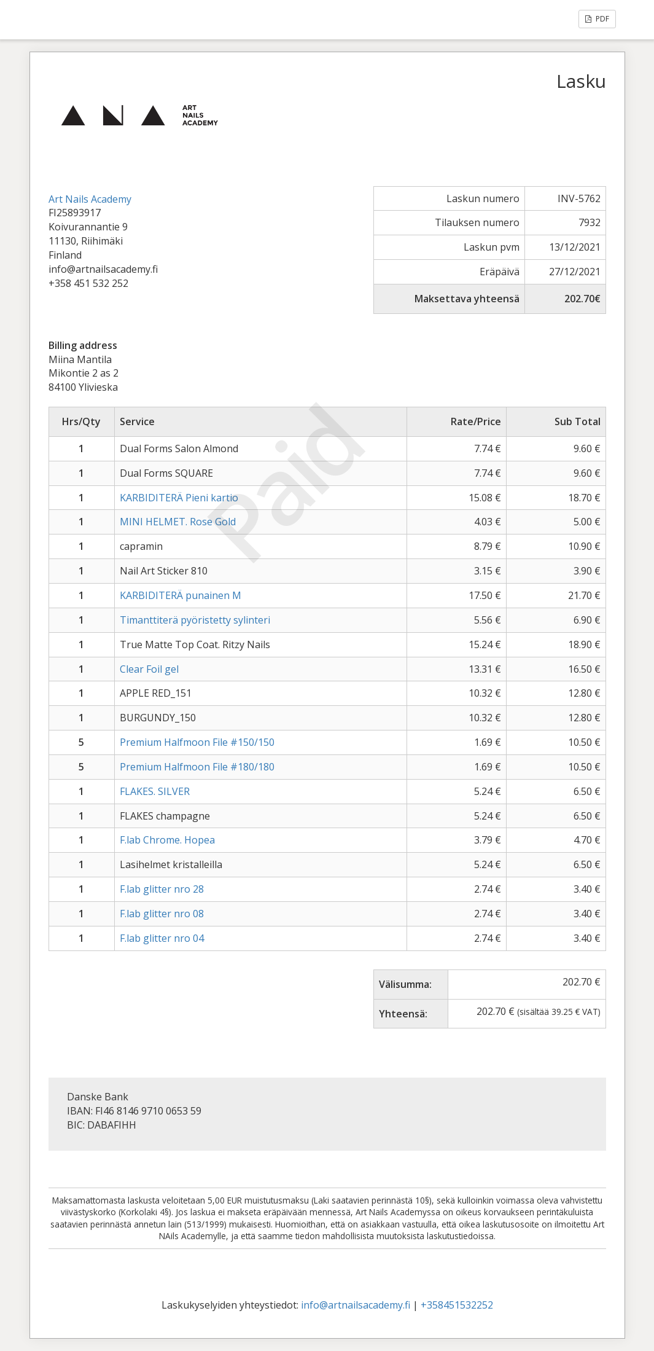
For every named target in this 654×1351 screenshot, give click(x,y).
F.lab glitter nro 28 (162, 889)
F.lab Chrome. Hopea (167, 840)
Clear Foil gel (149, 669)
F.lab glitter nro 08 (162, 913)
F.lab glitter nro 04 (162, 938)
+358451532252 (457, 1305)
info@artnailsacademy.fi (355, 1305)
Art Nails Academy (90, 199)
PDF (597, 19)
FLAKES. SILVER (155, 791)
